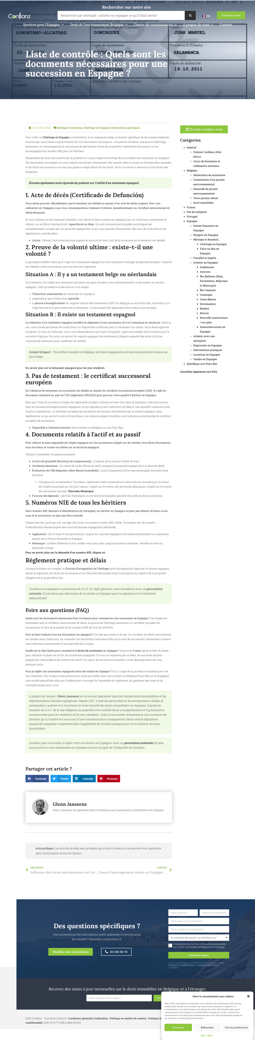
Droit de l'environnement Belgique (98, 24)
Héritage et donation (69, 143)
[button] (248, 996)
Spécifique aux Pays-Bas (217, 364)
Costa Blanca (223, 300)
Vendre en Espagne (220, 359)
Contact (226, 25)
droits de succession (89, 666)
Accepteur (178, 1027)
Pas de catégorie (212, 212)
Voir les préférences (236, 1027)
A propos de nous (198, 24)
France (206, 208)
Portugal (207, 217)
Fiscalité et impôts (220, 258)
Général (207, 148)
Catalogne (222, 295)
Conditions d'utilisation (223, 967)
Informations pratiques (125, 143)
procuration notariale (138, 758)
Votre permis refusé (221, 198)
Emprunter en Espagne (223, 346)
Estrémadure (223, 304)
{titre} (203, 1035)
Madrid (220, 309)
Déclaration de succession (225, 175)
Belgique (207, 171)
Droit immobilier (219, 203)
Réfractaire (207, 1027)
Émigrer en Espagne (221, 235)
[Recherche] (190, 15)
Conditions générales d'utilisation (88, 1020)
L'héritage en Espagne (96, 143)
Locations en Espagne (222, 355)
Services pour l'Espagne (43, 24)
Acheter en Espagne (221, 263)
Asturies (221, 272)
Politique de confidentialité (196, 967)
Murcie (220, 313)
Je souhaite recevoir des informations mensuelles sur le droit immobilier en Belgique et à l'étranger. (215, 946)
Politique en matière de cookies (128, 1020)
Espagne (207, 221)
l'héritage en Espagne (55, 153)
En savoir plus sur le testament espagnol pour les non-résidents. (65, 383)
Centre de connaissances (155, 24)
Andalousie (223, 267)
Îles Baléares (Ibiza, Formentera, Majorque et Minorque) (229, 281)
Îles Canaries (223, 290)
